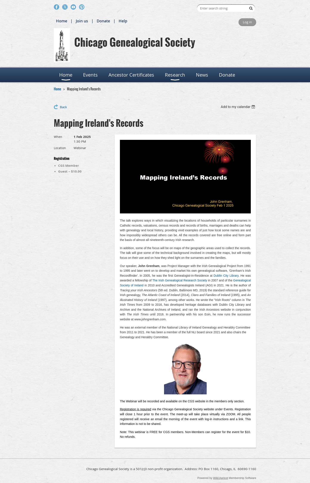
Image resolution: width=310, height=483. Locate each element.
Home (61, 20)
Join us (82, 20)
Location (60, 148)
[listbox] (238, 107)
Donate (103, 20)
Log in (247, 22)
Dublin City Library (226, 275)
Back (63, 107)
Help (123, 20)
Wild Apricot (220, 478)
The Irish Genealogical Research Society (179, 280)
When (58, 137)
